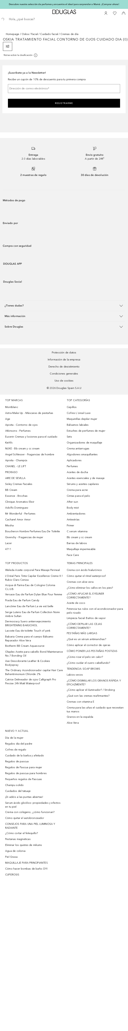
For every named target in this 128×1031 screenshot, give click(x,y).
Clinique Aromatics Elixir (19, 501)
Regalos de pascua (17, 761)
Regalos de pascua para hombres (26, 773)
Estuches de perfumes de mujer (86, 430)
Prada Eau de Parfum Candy (22, 600)
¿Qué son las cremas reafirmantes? (88, 695)
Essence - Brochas (16, 495)
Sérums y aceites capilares (83, 484)
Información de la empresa (64, 359)
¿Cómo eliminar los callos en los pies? (90, 587)
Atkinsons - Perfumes (18, 430)
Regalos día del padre (18, 743)
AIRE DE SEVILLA (15, 478)
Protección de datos (64, 352)
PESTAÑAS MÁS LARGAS (82, 633)
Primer (70, 525)
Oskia (25, 34)
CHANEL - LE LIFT (15, 466)
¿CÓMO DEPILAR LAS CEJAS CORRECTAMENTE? (84, 626)
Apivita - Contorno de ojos (21, 424)
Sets (69, 436)
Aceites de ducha (77, 472)
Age (7, 419)
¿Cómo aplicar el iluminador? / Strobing (91, 689)
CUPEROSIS (12, 874)
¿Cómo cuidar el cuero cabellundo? (88, 662)
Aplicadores (74, 460)
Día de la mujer (14, 737)
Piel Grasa (11, 856)
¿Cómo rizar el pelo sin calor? (85, 657)
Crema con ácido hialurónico (84, 570)
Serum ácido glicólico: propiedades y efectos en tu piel (32, 804)
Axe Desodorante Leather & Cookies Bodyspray (27, 662)
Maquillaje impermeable (81, 549)
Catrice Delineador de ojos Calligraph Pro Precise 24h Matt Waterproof (30, 681)
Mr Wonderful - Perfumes (20, 513)
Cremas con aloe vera (80, 581)
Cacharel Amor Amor (18, 519)
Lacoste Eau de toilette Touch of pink (27, 630)
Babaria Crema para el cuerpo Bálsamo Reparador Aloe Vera (29, 638)
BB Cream (11, 490)
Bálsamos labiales (78, 424)
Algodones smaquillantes (82, 454)
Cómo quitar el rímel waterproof (86, 576)
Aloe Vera (73, 722)
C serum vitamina (77, 531)
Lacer (8, 543)
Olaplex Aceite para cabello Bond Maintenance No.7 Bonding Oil (34, 653)
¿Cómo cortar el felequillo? (21, 833)
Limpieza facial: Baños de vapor (86, 618)
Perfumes (72, 466)
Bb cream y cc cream (79, 537)
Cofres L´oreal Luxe (79, 413)
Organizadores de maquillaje (84, 442)
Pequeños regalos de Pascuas (23, 779)
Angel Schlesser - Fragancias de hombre (29, 454)
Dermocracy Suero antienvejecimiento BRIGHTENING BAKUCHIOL (28, 623)
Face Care (73, 555)
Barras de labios (77, 543)
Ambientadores (76, 513)
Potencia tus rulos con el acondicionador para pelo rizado (95, 610)
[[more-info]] (21, 55)
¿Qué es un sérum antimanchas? (86, 639)
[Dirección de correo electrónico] (64, 88)
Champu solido (14, 785)
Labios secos (75, 674)
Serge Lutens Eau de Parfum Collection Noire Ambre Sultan (32, 614)
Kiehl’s (9, 442)
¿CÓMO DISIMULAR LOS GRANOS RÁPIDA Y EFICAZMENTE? (94, 682)
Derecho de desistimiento (64, 366)
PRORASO (11, 472)
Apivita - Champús (16, 460)
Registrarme (64, 103)
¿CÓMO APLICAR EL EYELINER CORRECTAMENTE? (85, 595)
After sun (72, 501)
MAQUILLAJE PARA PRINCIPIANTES (26, 862)
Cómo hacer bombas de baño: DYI (26, 868)
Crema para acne (77, 490)
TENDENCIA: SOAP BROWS (83, 668)
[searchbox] (64, 19)
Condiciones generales (64, 373)
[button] (64, 305)
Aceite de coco (76, 603)
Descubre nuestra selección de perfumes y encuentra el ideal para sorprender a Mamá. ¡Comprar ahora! (64, 4)
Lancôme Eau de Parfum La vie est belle (29, 606)
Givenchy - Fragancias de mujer (24, 537)
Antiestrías (73, 519)
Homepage (12, 34)
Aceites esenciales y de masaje (86, 478)
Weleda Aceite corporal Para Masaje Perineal (32, 570)
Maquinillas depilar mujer (82, 419)
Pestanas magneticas (18, 839)
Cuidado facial (49, 34)
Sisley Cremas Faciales (18, 484)
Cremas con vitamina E (80, 701)
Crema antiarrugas (78, 448)
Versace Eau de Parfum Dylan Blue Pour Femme (33, 594)
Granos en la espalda (80, 716)
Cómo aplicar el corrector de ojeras (88, 645)
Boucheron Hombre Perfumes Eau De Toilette (32, 531)
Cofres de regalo (15, 749)
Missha (9, 525)
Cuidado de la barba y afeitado (24, 755)
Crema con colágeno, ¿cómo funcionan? (29, 812)
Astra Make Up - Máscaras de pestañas (29, 413)
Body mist (73, 507)
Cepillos (72, 407)
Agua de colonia (15, 851)
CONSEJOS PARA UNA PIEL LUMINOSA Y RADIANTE (30, 825)
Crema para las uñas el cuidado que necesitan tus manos (95, 709)
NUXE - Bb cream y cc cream (22, 448)
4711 (8, 549)
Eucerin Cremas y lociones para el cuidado (31, 436)
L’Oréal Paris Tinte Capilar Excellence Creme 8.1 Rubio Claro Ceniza (34, 577)
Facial (34, 34)
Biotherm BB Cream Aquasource (25, 645)
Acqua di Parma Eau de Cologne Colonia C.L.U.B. (30, 587)
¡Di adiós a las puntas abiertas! (24, 797)
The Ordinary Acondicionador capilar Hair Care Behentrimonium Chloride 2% (34, 672)
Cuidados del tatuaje (18, 791)
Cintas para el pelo (78, 495)
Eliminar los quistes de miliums (23, 845)
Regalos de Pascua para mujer (23, 767)
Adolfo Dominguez (16, 507)
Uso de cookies (64, 380)
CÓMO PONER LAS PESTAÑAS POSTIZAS (92, 651)
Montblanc (11, 407)
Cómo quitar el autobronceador (24, 818)
